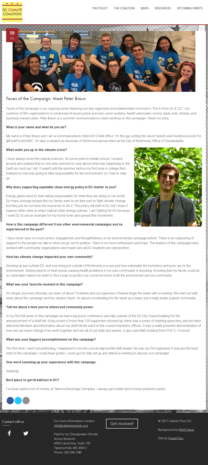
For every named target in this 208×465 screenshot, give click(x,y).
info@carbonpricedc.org (71, 426)
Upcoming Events (190, 8)
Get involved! (121, 423)
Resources (163, 8)
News (145, 8)
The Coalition (124, 8)
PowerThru (175, 438)
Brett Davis (186, 430)
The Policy (100, 8)
